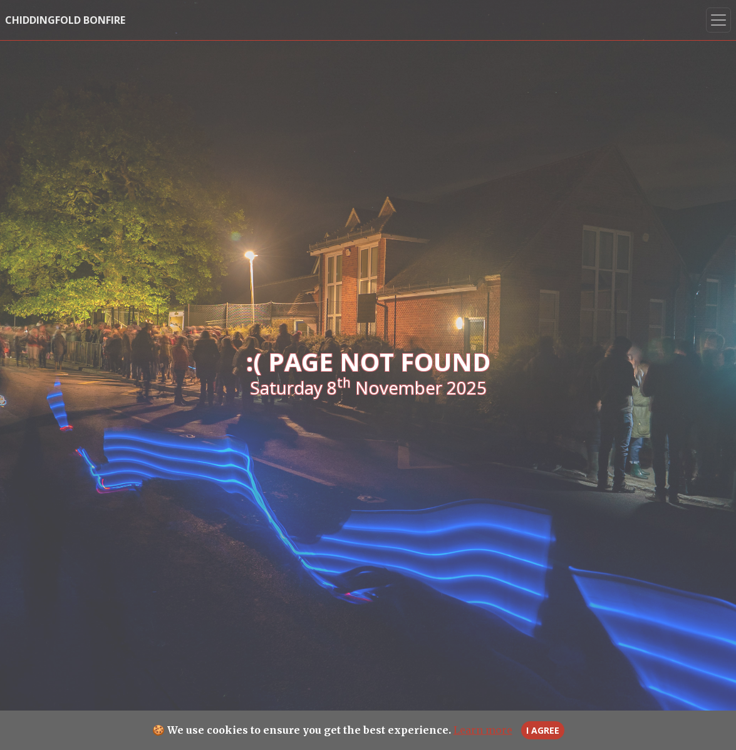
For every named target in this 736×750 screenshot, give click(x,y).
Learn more (483, 730)
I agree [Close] (542, 730)
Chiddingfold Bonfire (65, 20)
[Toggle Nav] (718, 20)
